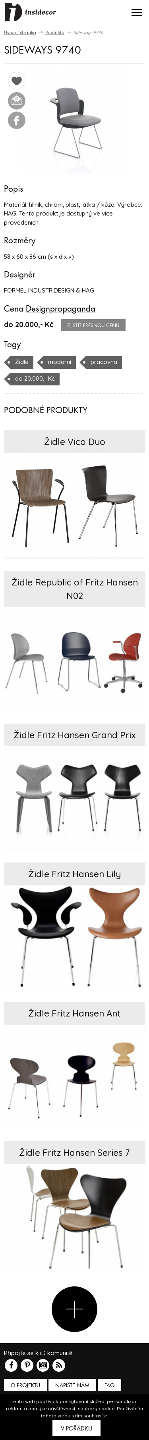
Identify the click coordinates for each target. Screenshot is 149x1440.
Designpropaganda (60, 309)
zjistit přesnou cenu (93, 325)
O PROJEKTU (25, 1385)
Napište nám (72, 1385)
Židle (22, 362)
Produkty (54, 32)
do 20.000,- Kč (35, 378)
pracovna (104, 362)
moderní (59, 362)
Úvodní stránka (20, 32)
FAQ (109, 1385)
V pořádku (76, 1428)
